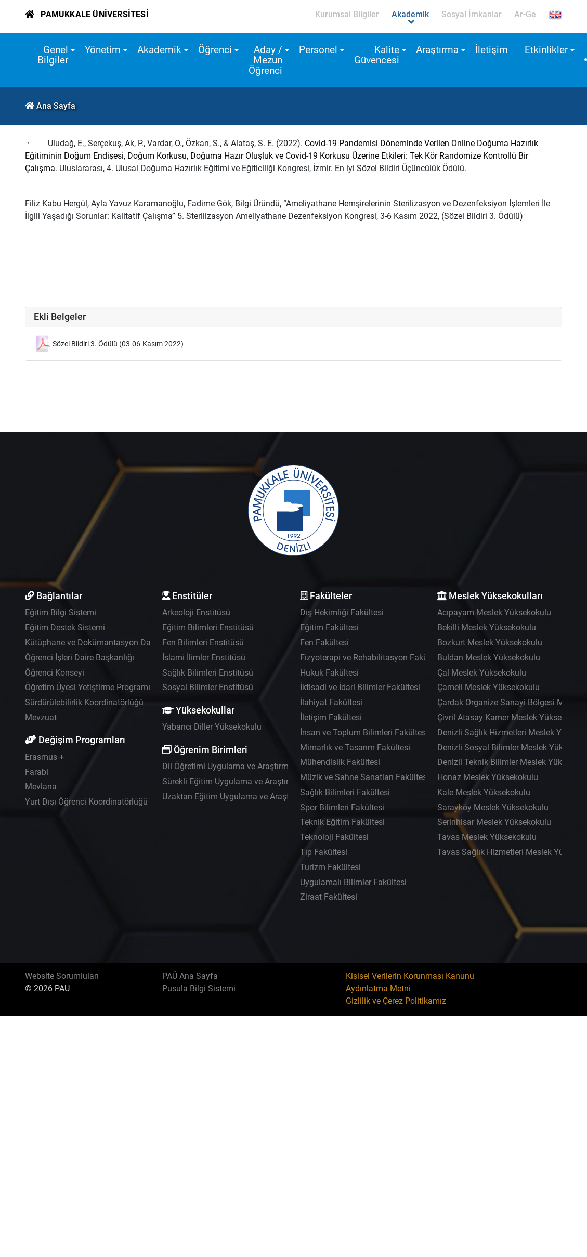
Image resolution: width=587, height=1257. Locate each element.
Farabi (36, 772)
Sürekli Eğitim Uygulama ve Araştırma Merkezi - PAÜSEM (266, 781)
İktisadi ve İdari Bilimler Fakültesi (360, 687)
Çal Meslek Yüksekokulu (481, 673)
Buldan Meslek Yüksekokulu (488, 658)
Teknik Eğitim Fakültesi (342, 822)
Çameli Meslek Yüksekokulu (488, 687)
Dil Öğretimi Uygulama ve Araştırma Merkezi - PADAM (260, 766)
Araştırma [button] (437, 50)
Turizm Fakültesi (330, 867)
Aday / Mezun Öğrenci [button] (265, 60)
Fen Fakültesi (324, 642)
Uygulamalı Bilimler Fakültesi (353, 882)
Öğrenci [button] (215, 50)
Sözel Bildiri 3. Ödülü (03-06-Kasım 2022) (118, 344)
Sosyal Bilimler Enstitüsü (207, 687)
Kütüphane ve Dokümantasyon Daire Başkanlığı (112, 642)
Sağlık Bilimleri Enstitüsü (207, 673)
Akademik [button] (159, 50)
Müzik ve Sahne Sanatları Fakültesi (364, 777)
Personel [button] (318, 50)
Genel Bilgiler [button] (52, 55)
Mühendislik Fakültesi (340, 762)
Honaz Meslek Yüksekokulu (487, 777)
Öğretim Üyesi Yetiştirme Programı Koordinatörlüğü (118, 687)
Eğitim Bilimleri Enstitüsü (208, 627)
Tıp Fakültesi (323, 852)
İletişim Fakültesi (331, 717)
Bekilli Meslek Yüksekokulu (486, 627)
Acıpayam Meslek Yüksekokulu (494, 612)
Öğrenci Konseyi (54, 673)
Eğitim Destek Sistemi (65, 627)
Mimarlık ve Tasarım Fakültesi (355, 748)
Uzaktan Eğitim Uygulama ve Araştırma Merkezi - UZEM (263, 796)
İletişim (491, 50)
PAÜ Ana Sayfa (190, 976)
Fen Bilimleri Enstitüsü (203, 642)
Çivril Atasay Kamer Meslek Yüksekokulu (511, 717)
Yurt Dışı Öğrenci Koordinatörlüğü (86, 802)
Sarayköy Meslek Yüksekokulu (493, 807)
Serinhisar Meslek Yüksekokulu (494, 822)
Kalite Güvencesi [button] (376, 55)
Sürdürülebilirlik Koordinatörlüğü (84, 702)
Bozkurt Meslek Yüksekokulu (489, 642)
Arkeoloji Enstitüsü (196, 612)
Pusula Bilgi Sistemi (199, 988)
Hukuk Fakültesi (329, 673)
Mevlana (41, 787)
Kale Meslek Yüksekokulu (483, 792)
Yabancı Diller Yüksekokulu (212, 727)
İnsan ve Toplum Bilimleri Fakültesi (364, 732)
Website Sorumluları (62, 976)
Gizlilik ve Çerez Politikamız (396, 1001)
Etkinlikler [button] (546, 50)
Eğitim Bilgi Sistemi (60, 612)
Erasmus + (44, 757)
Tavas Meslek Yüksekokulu (487, 837)
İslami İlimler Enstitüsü (203, 658)
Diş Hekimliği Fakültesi (342, 612)
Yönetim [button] (103, 50)
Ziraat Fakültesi (328, 897)
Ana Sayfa (55, 106)
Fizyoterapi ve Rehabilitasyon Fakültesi (371, 658)
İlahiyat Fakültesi (331, 702)
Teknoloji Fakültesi (334, 837)
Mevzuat (41, 717)
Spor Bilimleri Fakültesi (342, 807)
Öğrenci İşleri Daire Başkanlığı (79, 658)
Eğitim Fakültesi (329, 627)
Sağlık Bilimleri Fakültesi (345, 792)
